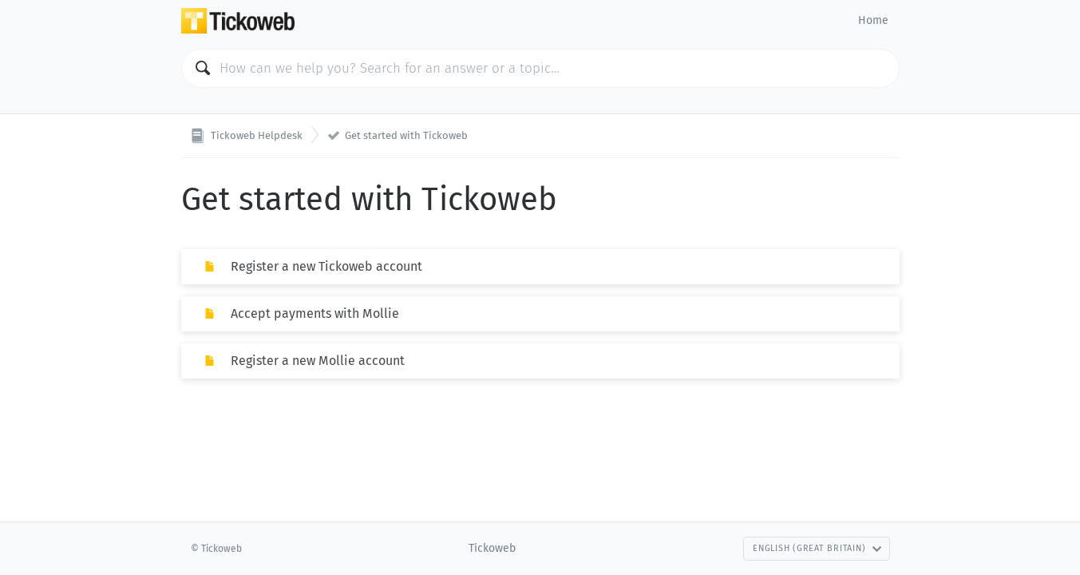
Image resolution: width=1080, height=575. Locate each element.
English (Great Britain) (817, 548)
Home (873, 20)
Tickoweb (492, 548)
